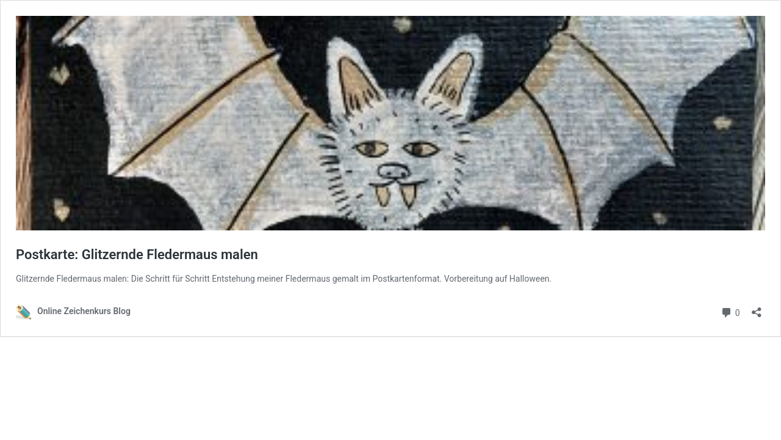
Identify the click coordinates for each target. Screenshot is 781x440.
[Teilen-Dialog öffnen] (756, 308)
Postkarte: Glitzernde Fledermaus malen (137, 254)
